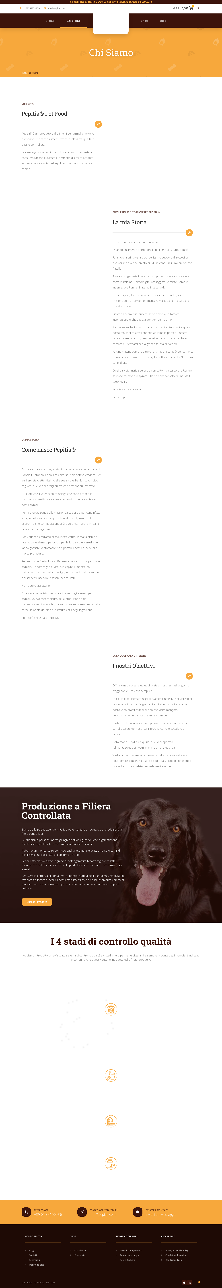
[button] (197, 8)
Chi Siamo (74, 20)
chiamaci (41, 1210)
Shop (144, 20)
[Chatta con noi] (137, 1212)
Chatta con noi (157, 1210)
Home (50, 20)
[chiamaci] (26, 1212)
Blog (163, 20)
